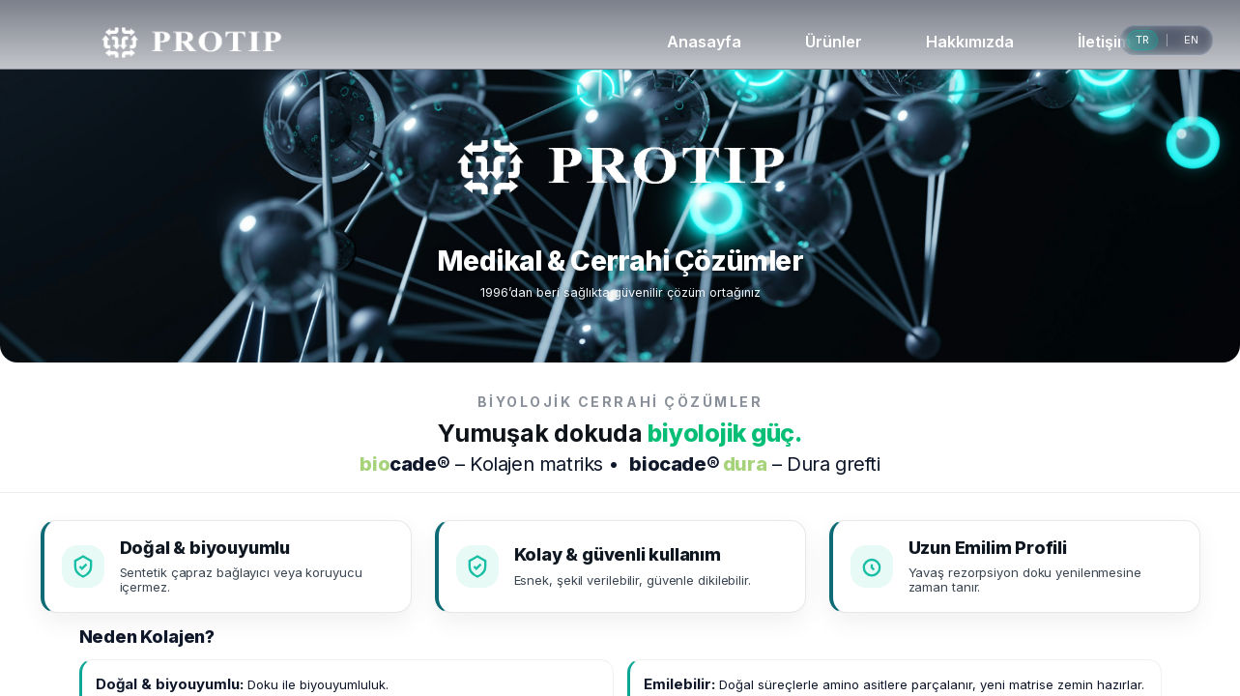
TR (1142, 39)
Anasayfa (704, 41)
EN (1191, 39)
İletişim (1104, 41)
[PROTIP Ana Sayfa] (192, 42)
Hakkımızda (970, 41)
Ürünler (833, 41)
